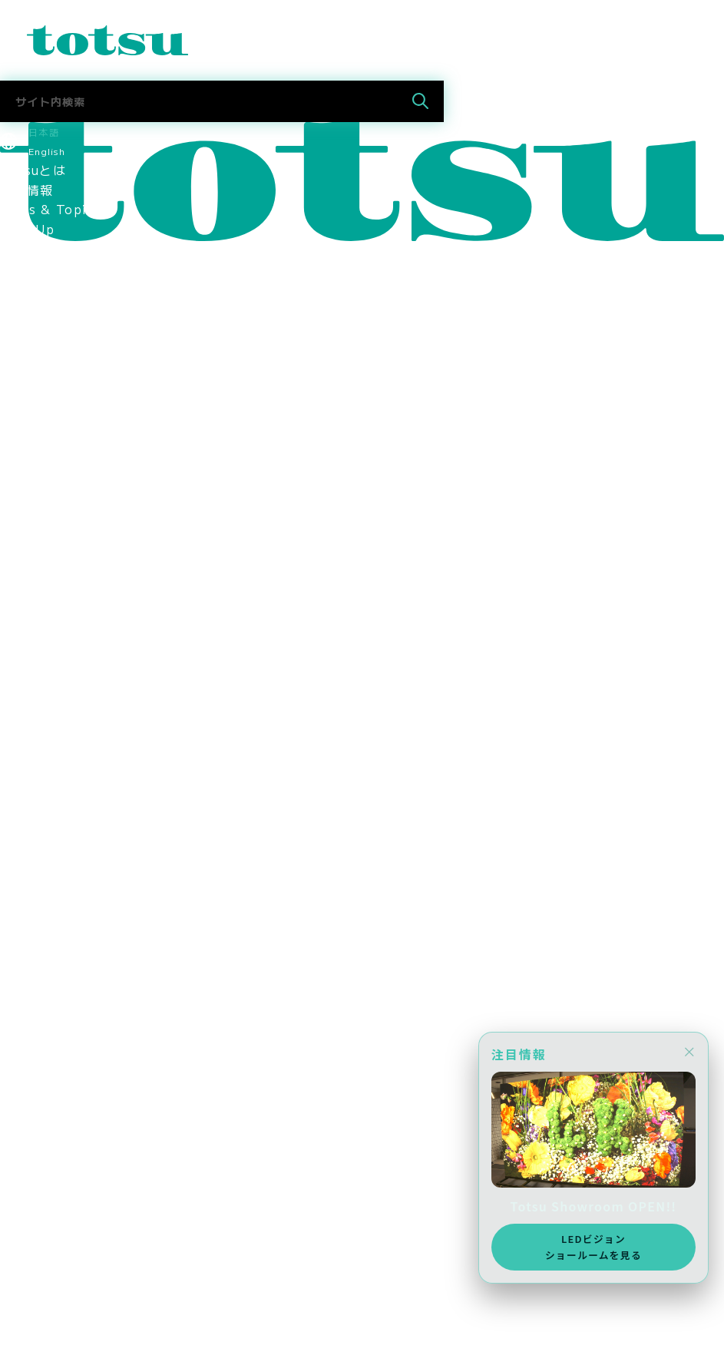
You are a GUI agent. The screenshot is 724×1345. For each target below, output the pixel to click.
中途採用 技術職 (53, 876)
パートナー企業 (46, 602)
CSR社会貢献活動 (53, 720)
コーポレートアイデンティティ (93, 543)
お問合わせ (33, 1275)
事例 (13, 307)
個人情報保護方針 (53, 661)
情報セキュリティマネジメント (93, 641)
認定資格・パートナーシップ (86, 563)
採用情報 (26, 739)
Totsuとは (33, 169)
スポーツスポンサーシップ (79, 759)
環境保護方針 (40, 680)
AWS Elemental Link (70, 995)
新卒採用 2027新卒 (63, 837)
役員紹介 (26, 483)
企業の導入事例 (46, 366)
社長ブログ (33, 956)
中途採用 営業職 (53, 857)
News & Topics (51, 209)
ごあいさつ (33, 464)
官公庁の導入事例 (53, 386)
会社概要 (26, 503)
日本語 (43, 131)
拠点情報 (26, 523)
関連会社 (26, 582)
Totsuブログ (39, 936)
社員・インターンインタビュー (93, 896)
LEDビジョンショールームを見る (593, 1246)
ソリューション (46, 248)
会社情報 (26, 444)
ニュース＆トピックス (66, 1295)
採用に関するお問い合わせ (79, 916)
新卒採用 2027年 (57, 1138)
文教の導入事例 (46, 346)
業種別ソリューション (66, 268)
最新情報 (26, 189)
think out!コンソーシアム (82, 622)
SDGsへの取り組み (58, 700)
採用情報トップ (46, 818)
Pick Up (27, 229)
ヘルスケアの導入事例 (66, 405)
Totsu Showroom (57, 425)
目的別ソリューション (66, 288)
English (46, 150)
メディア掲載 (40, 778)
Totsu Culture (47, 975)
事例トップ (33, 327)
